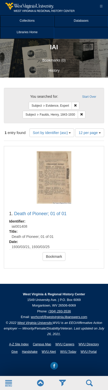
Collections (27, 20)
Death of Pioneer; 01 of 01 (40, 213)
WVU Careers (64, 344)
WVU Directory (88, 344)
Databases (81, 20)
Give (14, 352)
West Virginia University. (35, 323)
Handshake (29, 352)
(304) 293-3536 (59, 311)
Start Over (89, 97)
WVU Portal (89, 352)
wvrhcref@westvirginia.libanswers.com (59, 317)
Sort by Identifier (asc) (52, 133)
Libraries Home (27, 32)
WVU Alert (49, 352)
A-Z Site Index (18, 344)
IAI (54, 47)
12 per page (89, 133)
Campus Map (42, 344)
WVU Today (68, 352)
